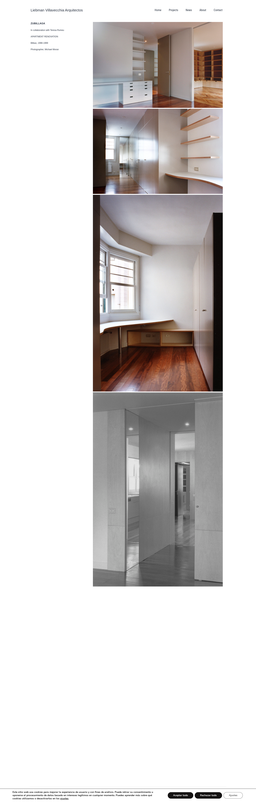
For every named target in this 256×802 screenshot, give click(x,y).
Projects (173, 10)
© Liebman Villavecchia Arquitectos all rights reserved (57, 790)
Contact (218, 10)
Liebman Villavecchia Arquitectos (57, 10)
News (189, 10)
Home (158, 10)
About (202, 10)
